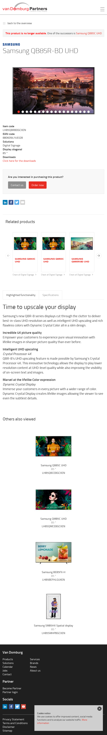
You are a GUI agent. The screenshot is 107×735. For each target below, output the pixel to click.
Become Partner (12, 688)
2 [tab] (23, 112)
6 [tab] (39, 112)
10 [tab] (55, 112)
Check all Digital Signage (24, 274)
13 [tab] (68, 112)
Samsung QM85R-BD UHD (80, 260)
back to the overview (20, 23)
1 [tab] (18, 112)
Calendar (8, 667)
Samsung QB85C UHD (89, 33)
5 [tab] (35, 112)
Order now (38, 185)
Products (8, 659)
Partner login (10, 692)
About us (35, 670)
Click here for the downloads (19, 161)
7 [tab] (43, 112)
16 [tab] (80, 112)
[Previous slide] (8, 255)
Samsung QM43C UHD (25, 260)
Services (35, 659)
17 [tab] (84, 112)
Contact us (17, 185)
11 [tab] (60, 112)
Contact (7, 674)
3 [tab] (27, 112)
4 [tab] (31, 112)
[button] (99, 255)
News (33, 667)
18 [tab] (88, 112)
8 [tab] (47, 112)
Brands (34, 663)
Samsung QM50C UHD (53, 260)
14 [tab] (72, 112)
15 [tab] (76, 112)
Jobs (5, 670)
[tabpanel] (53, 91)
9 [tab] (51, 112)
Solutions (8, 663)
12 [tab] (64, 112)
